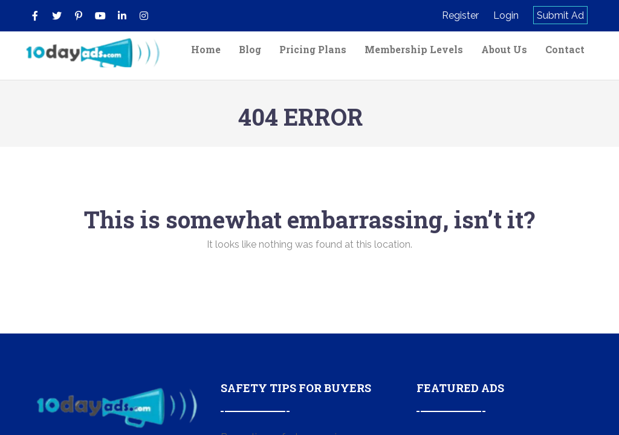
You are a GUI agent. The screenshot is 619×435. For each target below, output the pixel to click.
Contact (565, 49)
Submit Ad (560, 15)
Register (460, 15)
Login (506, 15)
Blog (250, 49)
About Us (504, 49)
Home (206, 49)
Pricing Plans (312, 49)
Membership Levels (414, 49)
